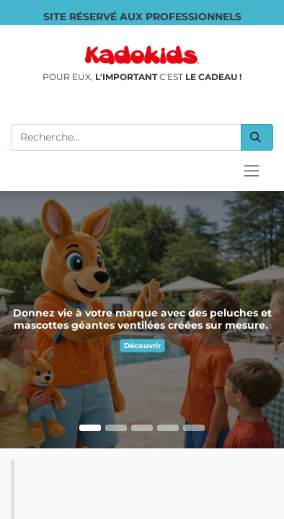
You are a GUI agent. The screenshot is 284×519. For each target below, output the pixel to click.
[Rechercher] (257, 137)
